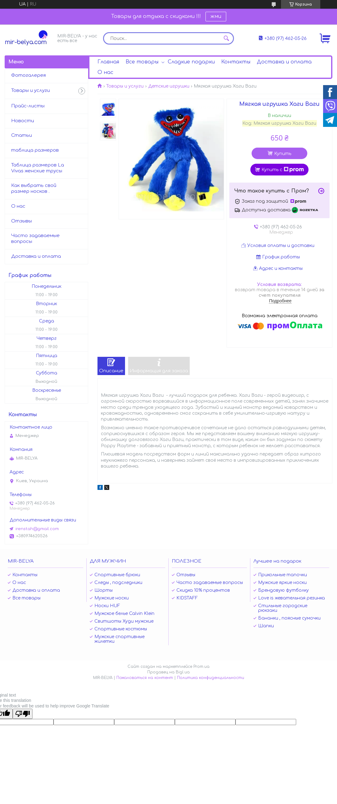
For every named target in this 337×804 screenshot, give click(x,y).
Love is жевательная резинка (291, 598)
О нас (105, 72)
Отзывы (21, 221)
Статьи (21, 135)
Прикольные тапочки (282, 575)
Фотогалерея (28, 75)
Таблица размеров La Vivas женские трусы (37, 168)
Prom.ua (201, 666)
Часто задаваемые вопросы (35, 238)
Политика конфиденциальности (210, 678)
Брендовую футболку (283, 590)
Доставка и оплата (284, 62)
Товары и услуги (125, 86)
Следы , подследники (118, 582)
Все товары (142, 62)
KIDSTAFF (187, 598)
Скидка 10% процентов (203, 590)
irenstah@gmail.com (37, 529)
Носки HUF (107, 605)
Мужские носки (111, 598)
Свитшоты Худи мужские (123, 621)
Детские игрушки (168, 86)
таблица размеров (35, 150)
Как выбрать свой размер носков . (33, 188)
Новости (22, 120)
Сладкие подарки (191, 62)
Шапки (266, 626)
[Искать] (226, 38)
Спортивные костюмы (120, 629)
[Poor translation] (22, 714)
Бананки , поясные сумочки (289, 618)
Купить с (282, 169)
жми (215, 16)
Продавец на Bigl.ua (168, 672)
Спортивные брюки (117, 575)
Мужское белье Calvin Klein (124, 613)
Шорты (103, 590)
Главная (108, 62)
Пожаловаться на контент (144, 678)
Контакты (235, 62)
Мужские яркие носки (282, 582)
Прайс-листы (28, 106)
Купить (282, 153)
